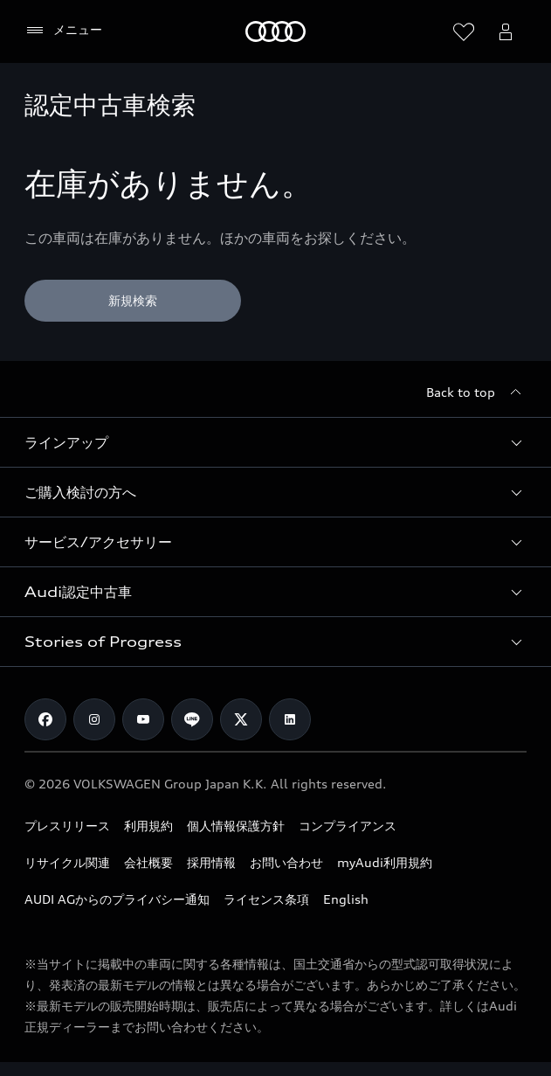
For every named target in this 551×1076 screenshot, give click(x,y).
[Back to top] (476, 392)
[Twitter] (241, 719)
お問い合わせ (286, 862)
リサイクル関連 (67, 862)
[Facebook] (45, 719)
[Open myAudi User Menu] (506, 31)
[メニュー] (63, 30)
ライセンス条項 (266, 899)
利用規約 (148, 825)
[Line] (192, 719)
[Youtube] (143, 719)
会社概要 (148, 862)
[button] (275, 442)
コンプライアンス (347, 825)
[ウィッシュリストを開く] (464, 31)
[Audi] (275, 31)
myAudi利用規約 (384, 862)
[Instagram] (94, 719)
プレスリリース (67, 825)
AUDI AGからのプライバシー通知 (117, 899)
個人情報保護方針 (236, 825)
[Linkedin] (290, 719)
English (345, 899)
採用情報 (211, 862)
